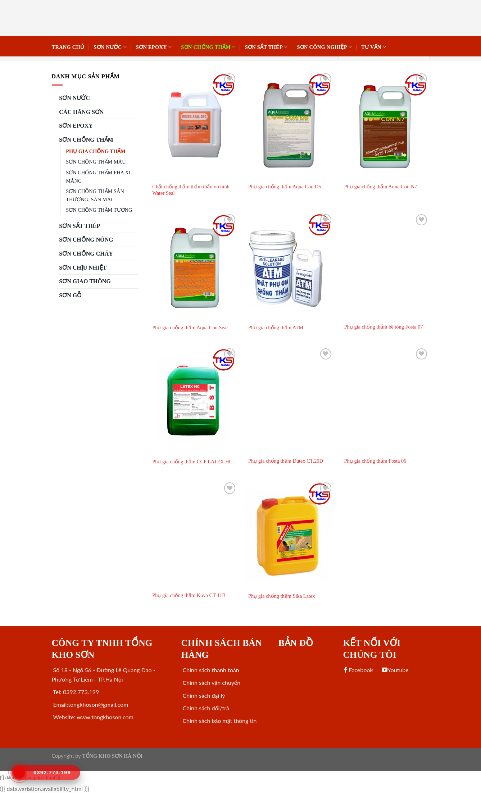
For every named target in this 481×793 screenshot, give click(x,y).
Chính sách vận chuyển (210, 682)
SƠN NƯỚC (110, 46)
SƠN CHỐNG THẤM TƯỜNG (99, 210)
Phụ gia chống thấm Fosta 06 (375, 461)
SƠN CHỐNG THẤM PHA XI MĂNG (98, 177)
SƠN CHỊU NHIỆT (82, 268)
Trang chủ (68, 47)
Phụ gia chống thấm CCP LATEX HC (192, 461)
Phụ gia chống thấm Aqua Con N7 (380, 186)
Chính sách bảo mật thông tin (219, 720)
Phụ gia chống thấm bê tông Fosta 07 (383, 327)
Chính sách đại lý (203, 695)
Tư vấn (373, 46)
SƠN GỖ (70, 295)
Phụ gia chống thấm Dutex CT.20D (285, 461)
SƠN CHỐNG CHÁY (86, 254)
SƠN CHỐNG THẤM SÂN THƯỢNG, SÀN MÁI (95, 195)
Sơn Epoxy (154, 46)
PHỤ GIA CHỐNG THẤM (95, 151)
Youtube (395, 669)
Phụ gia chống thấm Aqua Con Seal (190, 327)
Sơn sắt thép (266, 46)
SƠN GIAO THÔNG (84, 281)
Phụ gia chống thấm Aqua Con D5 (284, 186)
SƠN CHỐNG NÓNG (86, 240)
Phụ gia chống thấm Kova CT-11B (189, 595)
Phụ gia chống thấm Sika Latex (281, 596)
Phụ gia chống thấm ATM (275, 327)
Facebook (358, 669)
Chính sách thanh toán (210, 669)
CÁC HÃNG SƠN (81, 112)
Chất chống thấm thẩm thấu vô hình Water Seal (191, 190)
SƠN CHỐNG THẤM (208, 46)
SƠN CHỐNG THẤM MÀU (96, 162)
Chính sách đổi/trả (205, 708)
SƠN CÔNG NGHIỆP (324, 46)
